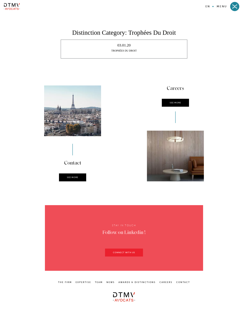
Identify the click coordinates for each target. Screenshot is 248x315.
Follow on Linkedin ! (124, 233)
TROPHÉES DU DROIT (124, 50)
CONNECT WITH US (124, 253)
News (110, 282)
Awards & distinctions (137, 282)
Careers (165, 282)
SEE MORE (72, 178)
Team (99, 282)
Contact (183, 282)
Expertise (83, 282)
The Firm (65, 282)
